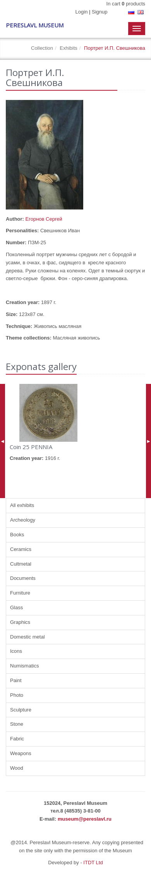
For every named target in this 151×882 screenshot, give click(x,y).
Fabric (17, 739)
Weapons (20, 753)
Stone (16, 724)
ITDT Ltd (93, 862)
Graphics (20, 622)
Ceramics (20, 549)
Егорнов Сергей (44, 219)
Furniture (20, 593)
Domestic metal (27, 637)
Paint (16, 680)
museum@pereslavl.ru (85, 819)
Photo (16, 695)
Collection (42, 48)
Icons (16, 651)
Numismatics (24, 666)
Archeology (22, 520)
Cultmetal (20, 564)
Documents (23, 578)
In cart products (125, 4)
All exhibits (22, 505)
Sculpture (20, 710)
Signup (99, 12)
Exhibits (68, 48)
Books (17, 534)
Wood (16, 768)
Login (82, 12)
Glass (16, 607)
